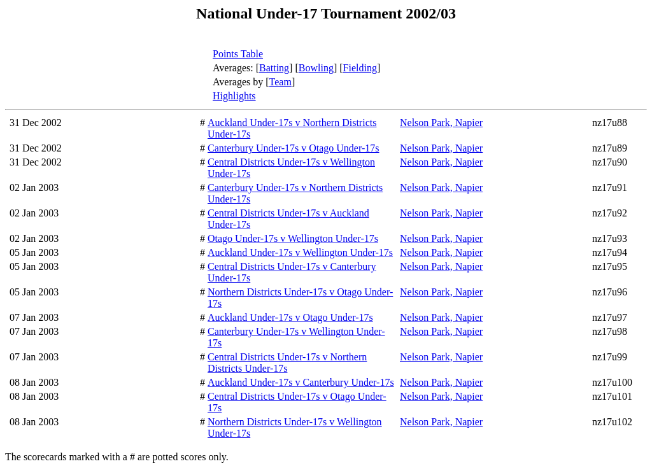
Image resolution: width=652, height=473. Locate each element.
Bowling (316, 67)
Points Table (238, 53)
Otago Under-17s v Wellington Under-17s (293, 238)
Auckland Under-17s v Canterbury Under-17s (301, 382)
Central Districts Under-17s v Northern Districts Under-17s (287, 362)
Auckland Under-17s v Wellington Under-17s (300, 252)
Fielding (360, 67)
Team (280, 81)
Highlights (234, 95)
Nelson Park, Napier (441, 122)
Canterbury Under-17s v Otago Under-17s (293, 148)
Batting (274, 67)
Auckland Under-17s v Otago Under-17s (290, 317)
